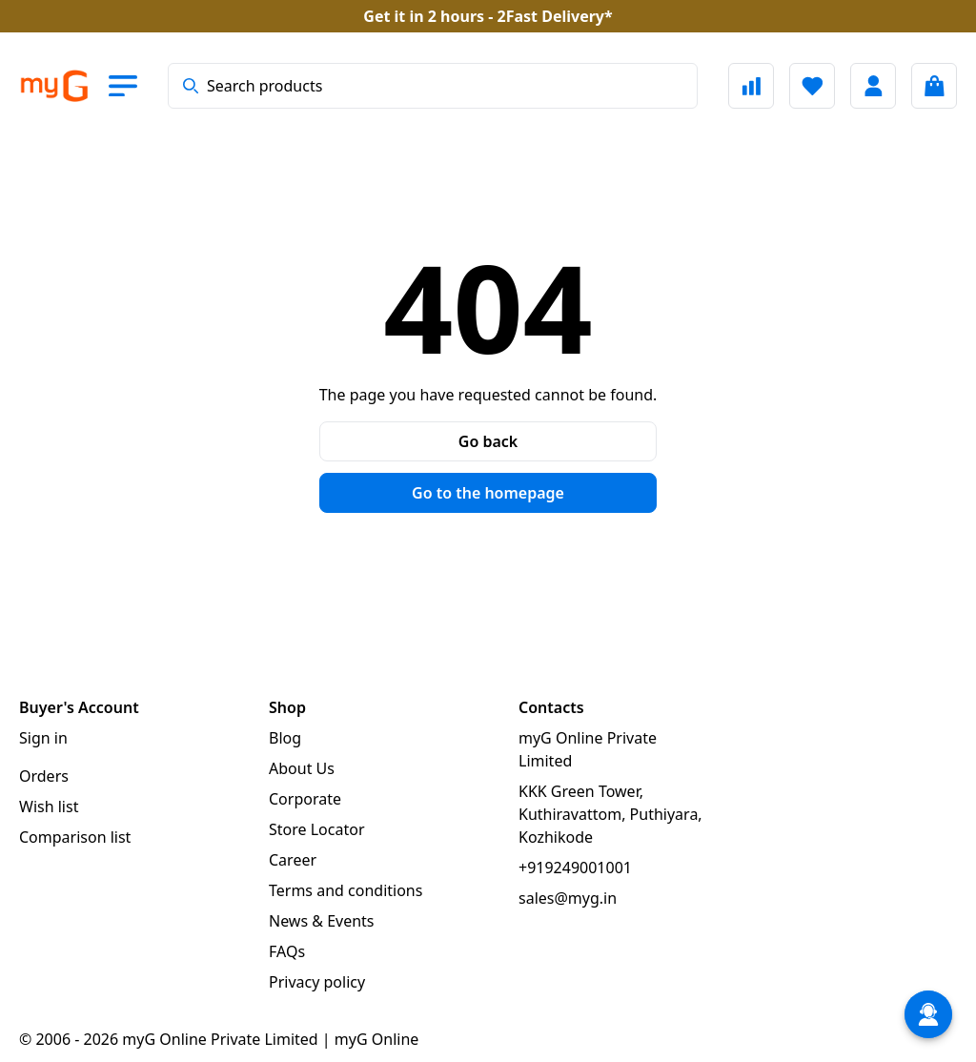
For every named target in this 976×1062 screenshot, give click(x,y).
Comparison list (75, 837)
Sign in (43, 737)
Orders (44, 776)
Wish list (48, 806)
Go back (488, 441)
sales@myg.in (567, 898)
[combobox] (433, 86)
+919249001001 (575, 867)
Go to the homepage (488, 492)
